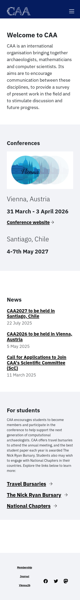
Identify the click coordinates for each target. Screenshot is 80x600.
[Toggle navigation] (71, 8)
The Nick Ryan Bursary (34, 494)
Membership (24, 567)
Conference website (28, 222)
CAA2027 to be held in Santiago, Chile (31, 313)
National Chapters (29, 505)
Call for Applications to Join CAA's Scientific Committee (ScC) (36, 362)
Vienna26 (24, 585)
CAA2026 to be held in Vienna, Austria (39, 336)
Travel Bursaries (26, 483)
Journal (24, 576)
